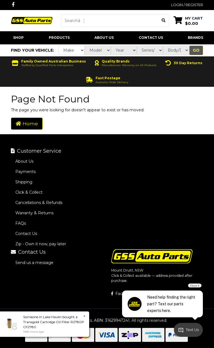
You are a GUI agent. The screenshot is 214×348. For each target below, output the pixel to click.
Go (196, 50)
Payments (25, 171)
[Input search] (110, 20)
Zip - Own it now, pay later (40, 243)
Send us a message (34, 262)
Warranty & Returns (34, 212)
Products (59, 37)
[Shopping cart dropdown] (188, 20)
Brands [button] (195, 37)
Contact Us (151, 37)
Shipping (23, 181)
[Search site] (163, 20)
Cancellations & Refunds (38, 202)
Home (27, 123)
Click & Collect (29, 192)
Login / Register (187, 5)
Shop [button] (18, 37)
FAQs (20, 223)
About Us (104, 37)
